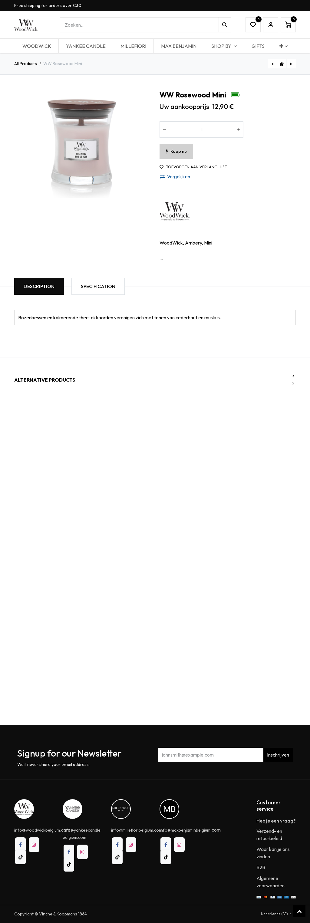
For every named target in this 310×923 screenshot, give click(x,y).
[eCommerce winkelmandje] (288, 24)
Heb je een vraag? (276, 821)
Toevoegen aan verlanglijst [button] (193, 167)
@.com (42, 830)
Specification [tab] (98, 286)
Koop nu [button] (176, 151)
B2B (260, 867)
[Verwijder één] (164, 129)
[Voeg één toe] (238, 129)
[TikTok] (20, 857)
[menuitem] (36, 46)
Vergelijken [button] (175, 176)
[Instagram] (34, 844)
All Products (25, 63)
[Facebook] (20, 844)
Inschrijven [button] (278, 755)
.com (190, 830)
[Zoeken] (225, 24)
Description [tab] (39, 286)
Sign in (270, 24)
